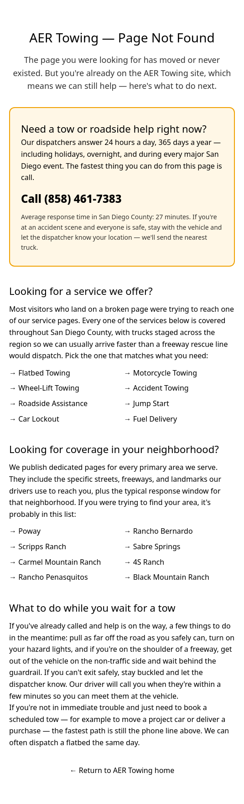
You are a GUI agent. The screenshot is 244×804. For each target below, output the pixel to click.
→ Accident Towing (156, 388)
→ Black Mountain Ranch (166, 577)
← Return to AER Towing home (122, 770)
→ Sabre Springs (152, 546)
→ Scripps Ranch (37, 546)
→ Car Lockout (34, 419)
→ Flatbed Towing (39, 373)
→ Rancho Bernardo (158, 531)
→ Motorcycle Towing (160, 373)
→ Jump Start (146, 403)
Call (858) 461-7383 (71, 198)
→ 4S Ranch (144, 562)
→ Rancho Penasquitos (48, 577)
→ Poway (25, 531)
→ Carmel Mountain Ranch (55, 562)
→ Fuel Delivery (150, 419)
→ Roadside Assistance (48, 403)
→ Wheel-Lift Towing (44, 388)
